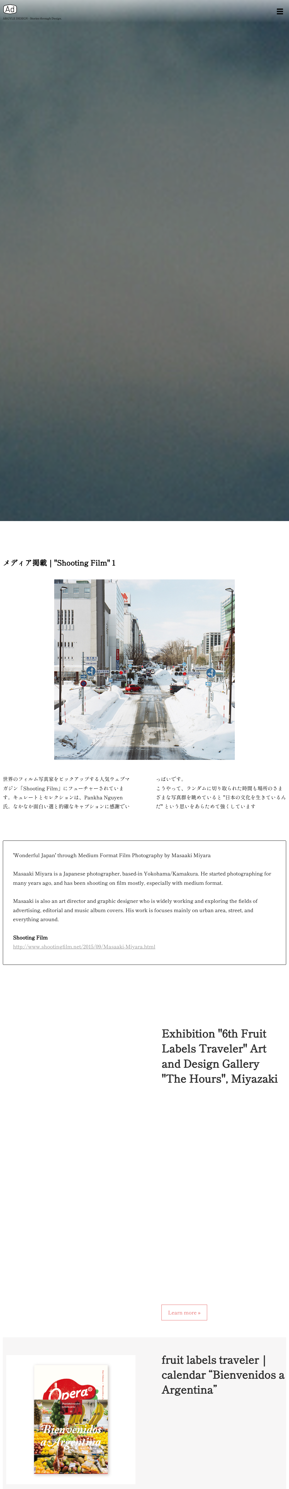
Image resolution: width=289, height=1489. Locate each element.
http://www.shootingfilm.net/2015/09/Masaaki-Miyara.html (84, 946)
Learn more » (184, 1312)
